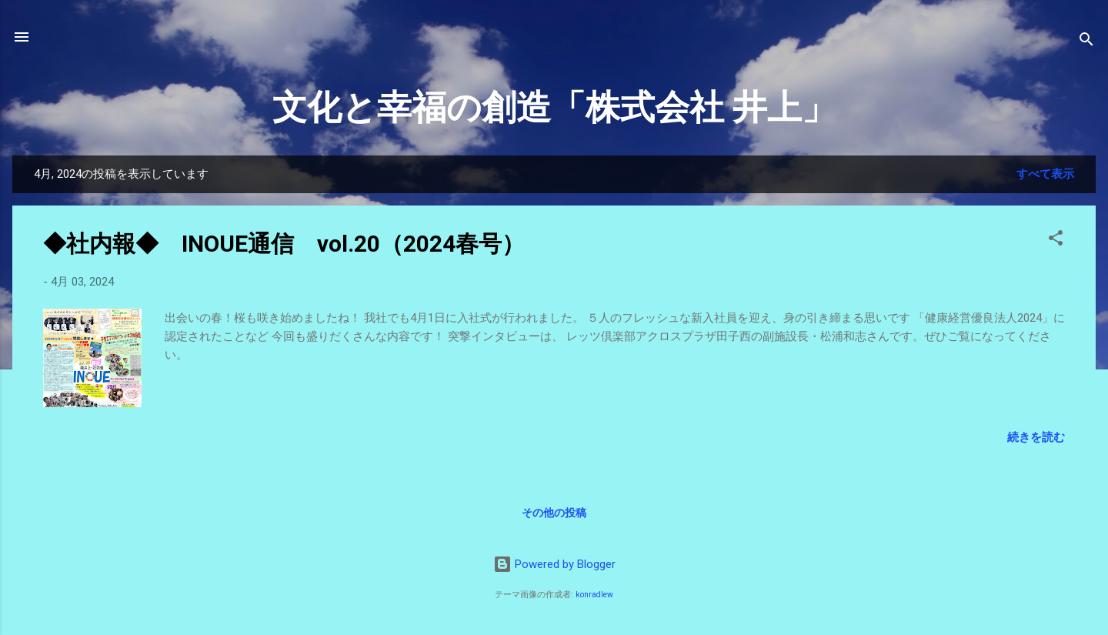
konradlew (594, 595)
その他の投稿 (554, 512)
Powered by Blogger (554, 564)
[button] (1055, 240)
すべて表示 (1045, 174)
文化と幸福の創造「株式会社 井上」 (554, 107)
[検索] (1086, 41)
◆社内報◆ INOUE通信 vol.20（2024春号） (284, 243)
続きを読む (1036, 437)
